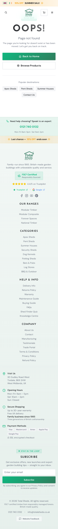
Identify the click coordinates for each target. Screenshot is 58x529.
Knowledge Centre (29, 316)
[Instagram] (26, 195)
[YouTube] (31, 195)
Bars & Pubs (29, 262)
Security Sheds (29, 250)
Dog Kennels (29, 254)
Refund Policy (29, 360)
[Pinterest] (36, 195)
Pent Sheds (26, 88)
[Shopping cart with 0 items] (44, 12)
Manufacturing (29, 338)
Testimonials (29, 343)
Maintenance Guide (29, 298)
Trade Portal (29, 347)
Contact (29, 334)
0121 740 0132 (29, 127)
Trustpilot (20, 190)
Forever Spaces (29, 218)
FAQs (29, 307)
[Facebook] (21, 195)
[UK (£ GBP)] (4, 3)
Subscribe (29, 479)
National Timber (29, 222)
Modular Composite (29, 214)
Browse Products (29, 65)
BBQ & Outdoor (29, 271)
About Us (29, 330)
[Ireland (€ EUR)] (10, 3)
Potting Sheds (29, 258)
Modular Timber (29, 209)
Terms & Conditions (29, 351)
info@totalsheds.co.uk (39, 512)
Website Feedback (29, 519)
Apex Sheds (10, 88)
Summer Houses (45, 88)
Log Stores (29, 267)
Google (38, 190)
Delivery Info (29, 285)
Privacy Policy (29, 356)
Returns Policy (29, 290)
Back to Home (29, 56)
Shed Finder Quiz (29, 311)
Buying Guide (29, 303)
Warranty (29, 294)
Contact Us (29, 94)
